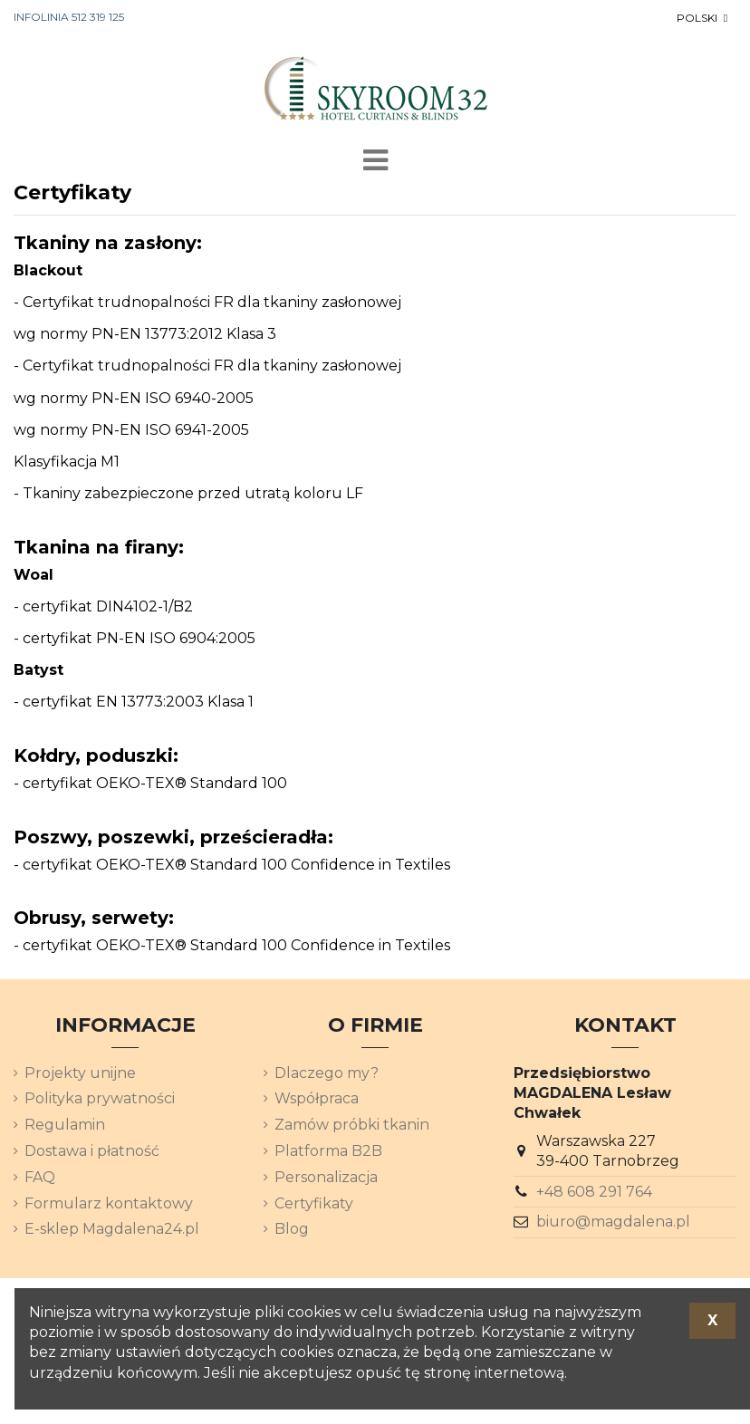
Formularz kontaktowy (108, 1203)
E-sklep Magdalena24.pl (111, 1228)
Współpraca (316, 1098)
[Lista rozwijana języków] (703, 18)
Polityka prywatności (99, 1098)
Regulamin (64, 1124)
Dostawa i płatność (91, 1150)
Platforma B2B (328, 1150)
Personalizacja (326, 1177)
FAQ (39, 1177)
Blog (291, 1228)
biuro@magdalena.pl (613, 1221)
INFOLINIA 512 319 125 (69, 17)
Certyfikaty (313, 1203)
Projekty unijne (80, 1073)
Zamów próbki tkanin (351, 1124)
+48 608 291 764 (594, 1191)
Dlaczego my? (326, 1073)
